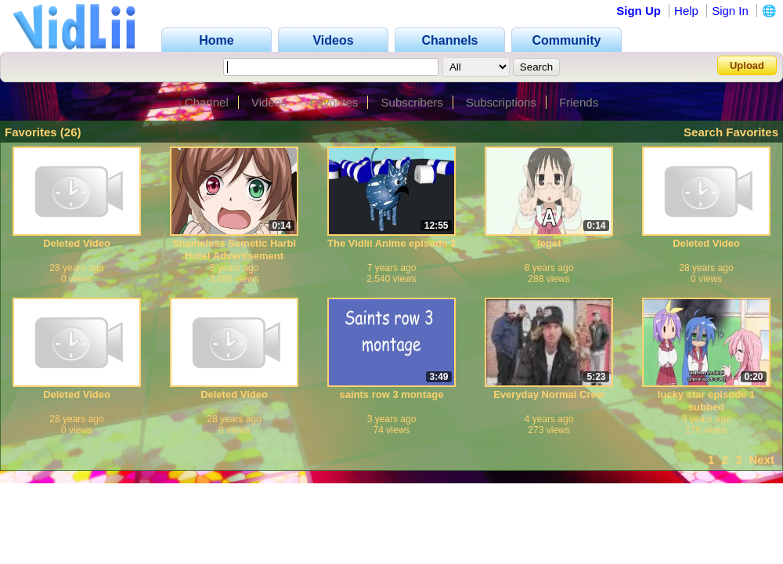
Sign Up (638, 10)
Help (686, 10)
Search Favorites (731, 132)
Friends (578, 102)
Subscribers (412, 102)
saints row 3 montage (392, 394)
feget (548, 243)
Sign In (730, 10)
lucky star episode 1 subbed (706, 401)
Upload (747, 65)
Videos (269, 102)
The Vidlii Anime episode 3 (391, 243)
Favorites (334, 102)
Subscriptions (501, 102)
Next (761, 459)
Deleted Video (76, 243)
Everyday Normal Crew (548, 394)
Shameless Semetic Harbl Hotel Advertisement (234, 249)
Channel (207, 102)
